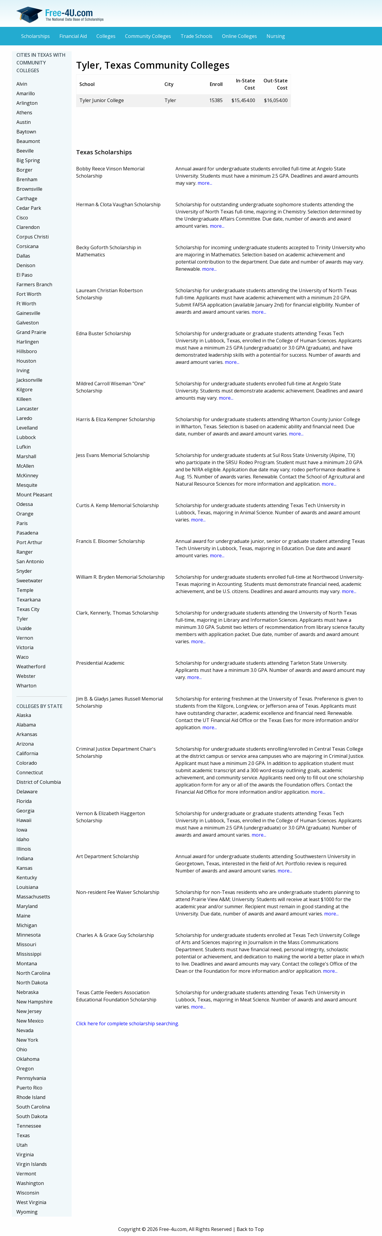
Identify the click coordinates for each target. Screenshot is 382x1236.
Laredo (24, 418)
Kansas (24, 868)
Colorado (26, 763)
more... (205, 183)
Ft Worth (26, 303)
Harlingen (27, 341)
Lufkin (23, 447)
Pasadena (27, 533)
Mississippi (28, 954)
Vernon (24, 638)
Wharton (26, 685)
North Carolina (33, 973)
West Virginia (31, 1202)
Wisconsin (27, 1192)
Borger (24, 170)
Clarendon (28, 227)
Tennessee (28, 1126)
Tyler (22, 618)
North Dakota (32, 982)
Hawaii (23, 820)
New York (27, 1040)
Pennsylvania (31, 1078)
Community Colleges (148, 36)
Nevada (24, 1030)
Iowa (21, 829)
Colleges (105, 36)
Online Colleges (239, 36)
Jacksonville (29, 380)
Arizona (25, 744)
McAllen (25, 466)
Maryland (27, 906)
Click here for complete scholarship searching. (127, 1023)
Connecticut (29, 772)
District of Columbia (38, 782)
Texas (23, 1135)
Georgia (25, 810)
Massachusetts (33, 896)
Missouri (26, 944)
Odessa (24, 504)
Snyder (24, 571)
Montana (26, 963)
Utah (21, 1145)
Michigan (26, 925)
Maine (23, 915)
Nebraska (27, 992)
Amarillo (25, 93)
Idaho (22, 839)
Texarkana (28, 599)
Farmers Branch (34, 284)
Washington (30, 1183)
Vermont (26, 1173)
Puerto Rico (29, 1087)
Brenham (26, 179)
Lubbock (26, 437)
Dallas (23, 256)
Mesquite (26, 485)
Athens (24, 112)
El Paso (24, 275)
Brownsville (29, 189)
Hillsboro (26, 351)
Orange (24, 513)
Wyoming (27, 1212)
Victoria (24, 647)
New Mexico (30, 1021)
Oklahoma (27, 1059)
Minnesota (28, 935)
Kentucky (26, 877)
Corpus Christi (32, 236)
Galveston (27, 322)
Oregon (25, 1068)
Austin (23, 122)
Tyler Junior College (101, 100)
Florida (24, 801)
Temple (24, 590)
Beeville (25, 150)
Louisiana (27, 887)
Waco (22, 657)
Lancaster (27, 408)
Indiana (24, 858)
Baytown (26, 131)
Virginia (25, 1154)
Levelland (27, 427)
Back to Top (250, 1229)
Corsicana (27, 246)
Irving (23, 370)
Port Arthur (29, 542)
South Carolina (33, 1106)
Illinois (23, 849)
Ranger (24, 552)
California (27, 753)
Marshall (26, 456)
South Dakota (31, 1116)
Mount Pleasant (34, 494)
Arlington (27, 103)
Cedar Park (28, 208)
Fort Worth (28, 294)
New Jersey (28, 1011)
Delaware (27, 791)
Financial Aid (73, 36)
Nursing (276, 36)
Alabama (26, 724)
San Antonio (30, 561)
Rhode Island (30, 1097)
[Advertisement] (184, 125)
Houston (26, 361)
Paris (22, 523)
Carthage (26, 198)
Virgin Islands (31, 1164)
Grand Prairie (31, 332)
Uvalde (24, 628)
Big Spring (28, 160)
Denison (25, 265)
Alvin (21, 84)
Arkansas (26, 734)
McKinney (27, 475)
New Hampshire (34, 1001)
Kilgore (24, 389)
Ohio (21, 1049)
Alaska (23, 715)
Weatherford (30, 666)
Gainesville (28, 313)
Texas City (27, 609)
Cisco (22, 217)
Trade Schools (196, 36)
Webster (26, 676)
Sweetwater (29, 580)
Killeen (23, 399)
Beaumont (28, 141)
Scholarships (35, 36)
